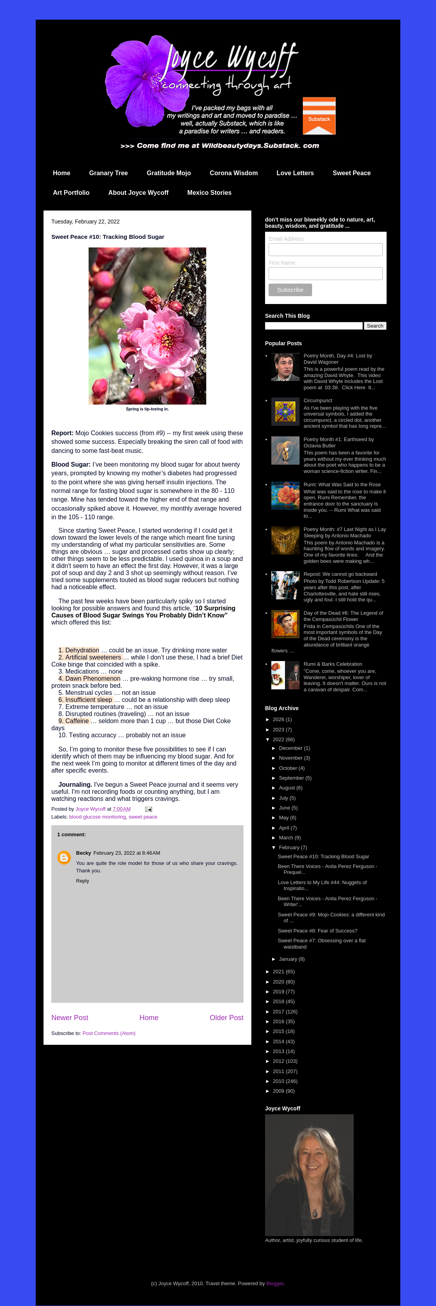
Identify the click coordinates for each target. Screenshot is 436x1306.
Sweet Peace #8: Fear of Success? (317, 931)
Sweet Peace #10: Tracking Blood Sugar (323, 856)
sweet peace (143, 817)
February (290, 847)
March (287, 838)
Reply (82, 881)
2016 (279, 1021)
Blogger (274, 1283)
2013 (279, 1051)
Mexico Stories (209, 192)
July (284, 798)
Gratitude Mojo (169, 173)
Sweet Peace (352, 173)
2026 (279, 719)
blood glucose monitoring (97, 817)
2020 (279, 982)
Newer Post (69, 1018)
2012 (279, 1061)
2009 (279, 1091)
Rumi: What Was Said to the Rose (342, 484)
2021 (279, 971)
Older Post (226, 1018)
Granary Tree (108, 173)
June (285, 808)
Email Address (286, 239)
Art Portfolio (71, 192)
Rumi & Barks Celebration (332, 664)
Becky (83, 853)
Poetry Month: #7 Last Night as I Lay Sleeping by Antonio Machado (344, 532)
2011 (279, 1071)
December (291, 748)
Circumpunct (317, 400)
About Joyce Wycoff (138, 192)
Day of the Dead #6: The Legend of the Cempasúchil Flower (343, 616)
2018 (279, 1001)
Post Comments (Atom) (109, 1033)
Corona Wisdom (234, 173)
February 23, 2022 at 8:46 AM (126, 853)
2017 (279, 1012)
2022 (279, 739)
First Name (282, 263)
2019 (279, 992)
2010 (279, 1081)
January (289, 959)
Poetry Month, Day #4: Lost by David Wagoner (337, 359)
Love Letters (295, 173)
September (292, 778)
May (284, 818)
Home (61, 173)
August (287, 788)
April (285, 828)
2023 (279, 730)
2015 (279, 1031)
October (289, 768)
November (291, 758)
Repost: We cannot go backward (340, 574)
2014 (279, 1041)
